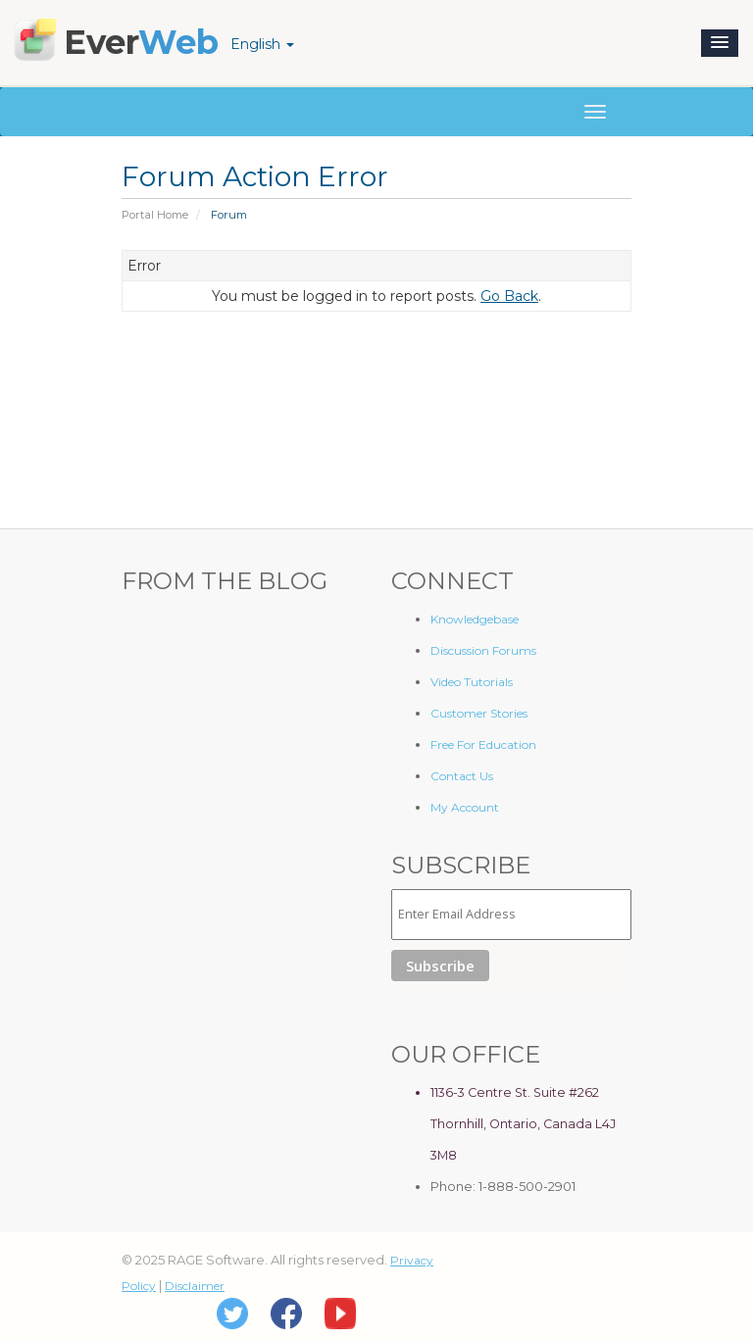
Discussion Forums (483, 650)
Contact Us (461, 776)
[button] (719, 43)
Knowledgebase (474, 619)
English (262, 44)
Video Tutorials (471, 681)
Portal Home (155, 215)
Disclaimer (195, 1285)
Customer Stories (478, 713)
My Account (464, 807)
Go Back (509, 296)
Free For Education (483, 744)
